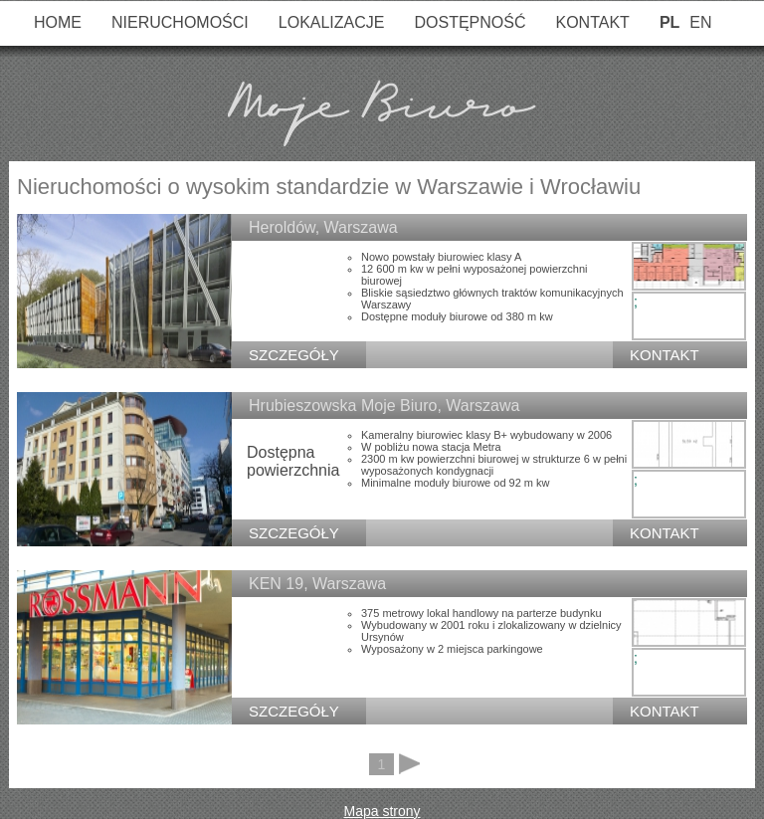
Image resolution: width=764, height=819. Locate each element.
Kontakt (593, 22)
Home (58, 22)
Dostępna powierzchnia (293, 461)
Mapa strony (381, 811)
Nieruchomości (180, 22)
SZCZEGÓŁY (294, 354)
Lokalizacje (332, 22)
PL (669, 22)
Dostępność (469, 22)
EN (700, 22)
